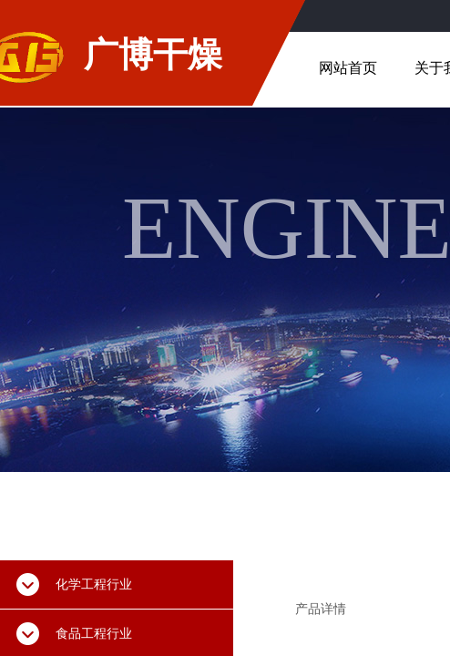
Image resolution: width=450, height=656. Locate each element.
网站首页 (348, 68)
